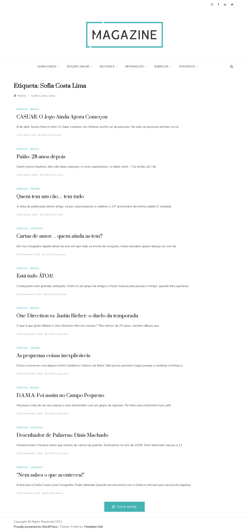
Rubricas (162, 66)
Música (34, 109)
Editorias (108, 66)
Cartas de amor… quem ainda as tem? (60, 236)
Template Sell (93, 526)
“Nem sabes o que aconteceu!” (50, 475)
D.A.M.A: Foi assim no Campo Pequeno (60, 395)
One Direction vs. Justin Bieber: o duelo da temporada (77, 316)
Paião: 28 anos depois (41, 157)
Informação (136, 66)
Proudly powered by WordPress (36, 526)
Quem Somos (48, 66)
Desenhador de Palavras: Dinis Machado (62, 435)
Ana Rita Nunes (54, 493)
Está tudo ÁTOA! (35, 276)
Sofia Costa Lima (51, 134)
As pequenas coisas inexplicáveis (53, 356)
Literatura (36, 228)
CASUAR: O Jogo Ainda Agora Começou (62, 117)
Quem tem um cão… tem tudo (51, 196)
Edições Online (79, 66)
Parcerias (188, 66)
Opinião (35, 188)
